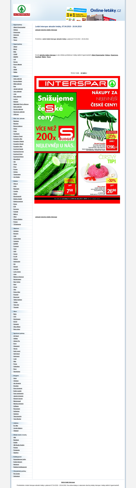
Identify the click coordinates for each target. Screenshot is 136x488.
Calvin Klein (17, 238)
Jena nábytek (18, 91)
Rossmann (17, 408)
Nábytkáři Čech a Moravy (21, 104)
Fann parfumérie (18, 393)
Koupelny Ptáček (19, 141)
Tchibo (16, 302)
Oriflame (16, 406)
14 (81, 73)
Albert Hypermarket (98, 55)
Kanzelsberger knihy (20, 459)
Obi (15, 161)
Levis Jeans (17, 271)
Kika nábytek (17, 96)
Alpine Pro (17, 341)
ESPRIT (16, 243)
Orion (15, 164)
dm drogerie (17, 383)
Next (15, 284)
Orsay (15, 287)
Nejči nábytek (18, 106)
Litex (15, 274)
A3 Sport (16, 336)
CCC (15, 316)
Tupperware (17, 174)
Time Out (16, 304)
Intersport (16, 356)
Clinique (16, 380)
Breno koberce (18, 126)
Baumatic (16, 188)
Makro (44, 57)
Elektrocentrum (18, 201)
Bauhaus (16, 121)
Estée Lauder (18, 391)
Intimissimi (17, 261)
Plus (15, 67)
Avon (15, 378)
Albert (15, 46)
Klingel (16, 266)
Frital (15, 131)
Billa (15, 51)
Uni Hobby (17, 177)
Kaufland (38, 57)
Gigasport (17, 346)
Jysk (15, 94)
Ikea (15, 86)
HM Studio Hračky (19, 445)
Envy (15, 343)
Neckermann (17, 279)
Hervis (15, 348)
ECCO (15, 321)
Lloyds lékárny (18, 428)
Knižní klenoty (18, 462)
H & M (15, 256)
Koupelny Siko (18, 146)
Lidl (15, 59)
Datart (15, 194)
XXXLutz (16, 114)
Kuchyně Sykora (18, 156)
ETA (15, 206)
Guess (15, 254)
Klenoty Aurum (18, 398)
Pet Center (17, 473)
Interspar (16, 35)
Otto (15, 289)
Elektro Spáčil (18, 199)
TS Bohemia (17, 224)
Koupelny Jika (18, 139)
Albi (15, 437)
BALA (15, 49)
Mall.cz (16, 214)
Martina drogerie (18, 403)
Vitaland (16, 430)
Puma (15, 364)
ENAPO (16, 57)
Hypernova (114, 55)
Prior (15, 167)
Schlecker (17, 411)
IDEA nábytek (18, 84)
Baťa (15, 314)
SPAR (15, 69)
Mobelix (16, 101)
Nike (15, 361)
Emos (15, 204)
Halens (16, 259)
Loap (15, 359)
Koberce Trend (18, 136)
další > (85, 73)
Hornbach (16, 133)
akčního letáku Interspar (48, 55)
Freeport (16, 246)
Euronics (16, 209)
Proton (16, 222)
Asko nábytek (18, 78)
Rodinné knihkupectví (20, 467)
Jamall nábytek (18, 89)
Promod (16, 294)
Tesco (49, 57)
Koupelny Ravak (18, 144)
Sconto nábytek (18, 109)
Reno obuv (17, 329)
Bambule (16, 440)
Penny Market (18, 64)
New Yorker (17, 282)
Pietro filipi (17, 292)
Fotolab (16, 211)
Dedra (15, 128)
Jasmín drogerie (18, 396)
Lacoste (16, 269)
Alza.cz (16, 183)
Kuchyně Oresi (18, 154)
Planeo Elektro (18, 219)
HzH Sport (17, 353)
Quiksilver (17, 366)
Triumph (16, 307)
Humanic (16, 324)
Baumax (16, 123)
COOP (15, 54)
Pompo (16, 447)
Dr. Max (16, 425)
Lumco (16, 99)
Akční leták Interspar (68, 482)
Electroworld (17, 196)
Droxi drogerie (18, 388)
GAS (15, 251)
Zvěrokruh (17, 476)
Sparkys (16, 452)
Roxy (15, 369)
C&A (15, 236)
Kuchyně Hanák (18, 149)
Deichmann (17, 319)
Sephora (16, 414)
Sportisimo (17, 371)
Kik (15, 264)
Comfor (16, 191)
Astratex (16, 231)
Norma (16, 62)
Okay (15, 216)
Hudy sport (17, 351)
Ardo (15, 186)
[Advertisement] (76, 47)
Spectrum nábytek (19, 112)
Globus (107, 55)
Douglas (16, 386)
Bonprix (16, 233)
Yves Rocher (17, 419)
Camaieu (16, 241)
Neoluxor (16, 464)
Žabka (15, 72)
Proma (15, 169)
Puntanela (17, 450)
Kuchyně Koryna (19, 151)
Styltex (16, 172)
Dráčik (15, 442)
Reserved (16, 297)
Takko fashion (18, 299)
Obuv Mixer (17, 326)
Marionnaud (17, 401)
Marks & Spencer (19, 277)
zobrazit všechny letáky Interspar (46, 30)
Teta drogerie (18, 416)
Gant (15, 249)
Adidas (16, 338)
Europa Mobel (18, 81)
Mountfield (17, 159)
